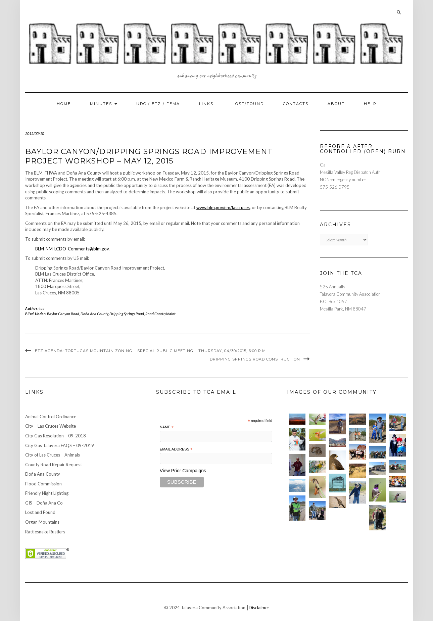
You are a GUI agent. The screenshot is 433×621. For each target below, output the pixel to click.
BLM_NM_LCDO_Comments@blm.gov (72, 248)
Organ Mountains (42, 522)
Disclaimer (259, 607)
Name (167, 427)
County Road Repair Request (53, 464)
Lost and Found (40, 512)
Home (64, 103)
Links (206, 103)
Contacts (295, 103)
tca (42, 308)
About (336, 103)
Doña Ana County (94, 314)
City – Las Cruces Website (50, 426)
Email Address (176, 449)
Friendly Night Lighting (46, 493)
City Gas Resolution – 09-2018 (55, 435)
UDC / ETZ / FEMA (158, 103)
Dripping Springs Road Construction (255, 359)
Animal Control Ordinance (50, 416)
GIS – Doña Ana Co (44, 503)
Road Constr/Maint (160, 314)
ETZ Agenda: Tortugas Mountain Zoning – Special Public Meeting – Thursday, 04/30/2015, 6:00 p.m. (151, 350)
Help (370, 103)
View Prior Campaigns (183, 470)
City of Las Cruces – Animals (52, 455)
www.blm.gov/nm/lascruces (223, 207)
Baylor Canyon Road (63, 314)
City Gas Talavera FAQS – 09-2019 (59, 445)
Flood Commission (43, 483)
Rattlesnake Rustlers (45, 531)
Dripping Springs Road (126, 314)
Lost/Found (248, 103)
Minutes (103, 103)
